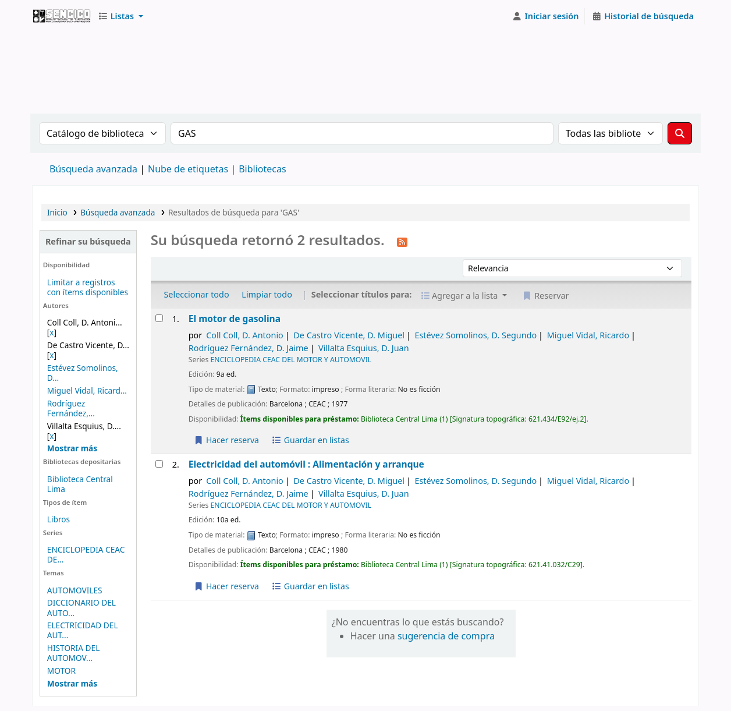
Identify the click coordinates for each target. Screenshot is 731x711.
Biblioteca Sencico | (62, 16)
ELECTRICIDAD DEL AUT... (82, 630)
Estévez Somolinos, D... (82, 372)
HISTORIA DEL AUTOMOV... (73, 652)
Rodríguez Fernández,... (71, 408)
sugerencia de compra (446, 635)
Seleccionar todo (196, 294)
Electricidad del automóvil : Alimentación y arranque (306, 464)
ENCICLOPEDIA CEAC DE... (86, 554)
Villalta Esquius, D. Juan (363, 347)
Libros (58, 519)
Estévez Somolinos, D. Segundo (475, 335)
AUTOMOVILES (74, 590)
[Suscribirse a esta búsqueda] (402, 241)
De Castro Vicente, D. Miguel (348, 335)
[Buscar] (680, 133)
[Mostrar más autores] (72, 448)
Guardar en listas (310, 439)
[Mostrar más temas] (72, 683)
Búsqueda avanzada (93, 168)
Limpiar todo (267, 294)
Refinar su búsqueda (88, 241)
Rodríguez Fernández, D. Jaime (248, 347)
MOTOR (61, 670)
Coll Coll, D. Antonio (244, 335)
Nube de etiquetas (188, 168)
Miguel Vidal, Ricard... (87, 390)
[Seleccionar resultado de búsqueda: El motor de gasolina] (159, 318)
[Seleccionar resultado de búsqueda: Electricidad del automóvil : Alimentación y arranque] (159, 464)
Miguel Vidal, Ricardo (588, 335)
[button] (120, 16)
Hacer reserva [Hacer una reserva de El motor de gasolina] (226, 439)
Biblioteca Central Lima (80, 483)
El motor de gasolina (235, 318)
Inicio (57, 212)
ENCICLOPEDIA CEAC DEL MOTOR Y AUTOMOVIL (291, 360)
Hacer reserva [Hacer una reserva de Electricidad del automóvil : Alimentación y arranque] (226, 586)
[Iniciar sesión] (546, 16)
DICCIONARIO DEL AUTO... (81, 607)
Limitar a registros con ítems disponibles (87, 287)
